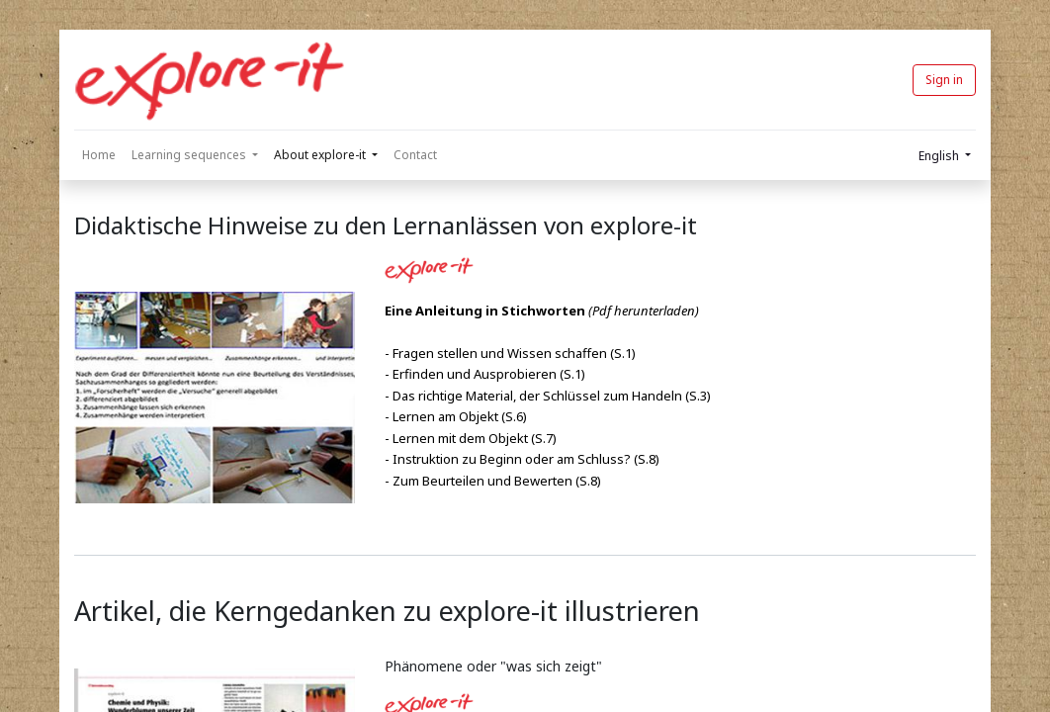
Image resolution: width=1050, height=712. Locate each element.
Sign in (944, 79)
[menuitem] (99, 155)
